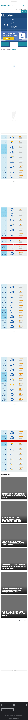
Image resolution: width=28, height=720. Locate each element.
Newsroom (20, 705)
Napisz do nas (7, 705)
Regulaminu (21, 715)
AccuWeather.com (23, 9)
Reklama (7, 709)
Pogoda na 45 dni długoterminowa (14, 48)
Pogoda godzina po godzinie (5, 44)
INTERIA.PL (20, 716)
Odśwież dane (13, 49)
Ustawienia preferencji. (6, 716)
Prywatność (12, 716)
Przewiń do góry (22, 620)
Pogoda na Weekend (22, 44)
